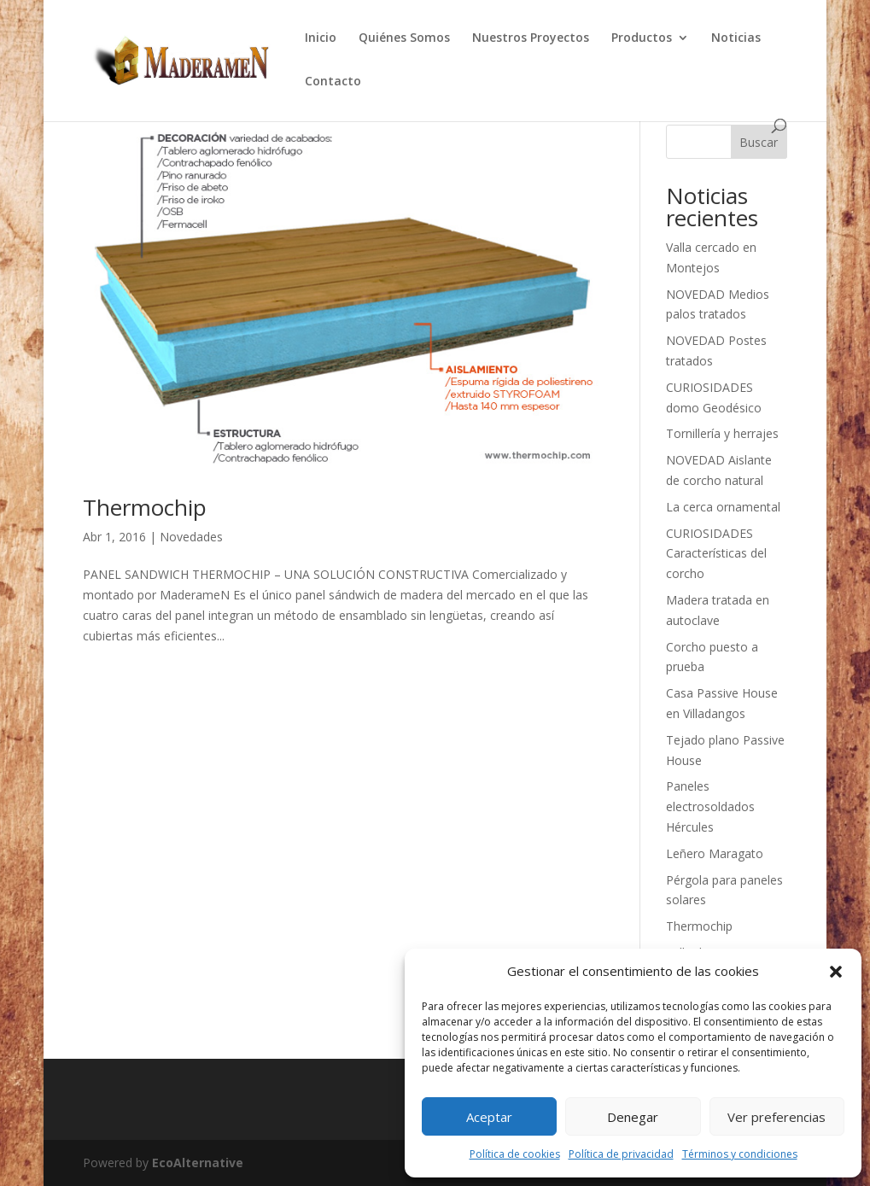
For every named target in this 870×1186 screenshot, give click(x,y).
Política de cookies (515, 1154)
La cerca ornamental (723, 507)
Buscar (758, 142)
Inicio (320, 38)
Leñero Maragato (714, 853)
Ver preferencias (776, 1116)
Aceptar (489, 1116)
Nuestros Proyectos (530, 38)
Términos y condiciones (739, 1154)
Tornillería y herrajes (722, 433)
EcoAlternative (197, 1162)
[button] (835, 971)
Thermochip (145, 507)
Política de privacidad (621, 1154)
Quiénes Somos (404, 38)
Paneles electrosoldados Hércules (710, 806)
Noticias (736, 38)
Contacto (333, 82)
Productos (641, 38)
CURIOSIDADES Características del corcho (716, 553)
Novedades (191, 537)
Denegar (632, 1116)
